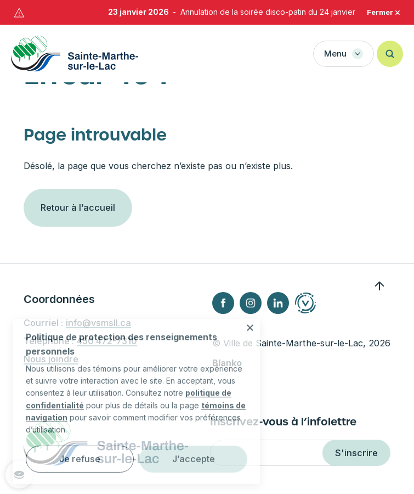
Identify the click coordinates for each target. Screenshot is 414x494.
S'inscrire (356, 452)
